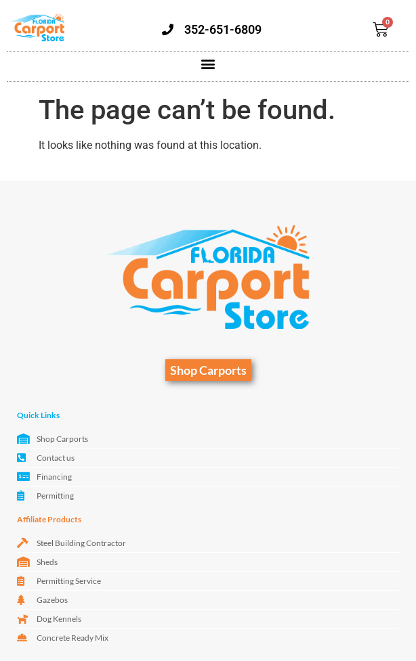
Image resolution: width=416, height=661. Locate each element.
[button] (208, 63)
